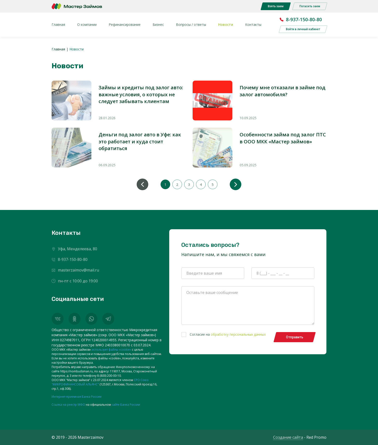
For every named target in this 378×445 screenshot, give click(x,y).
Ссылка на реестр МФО (68, 405)
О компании (87, 24)
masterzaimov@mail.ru (78, 270)
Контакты (253, 24)
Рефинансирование (125, 24)
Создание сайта (288, 437)
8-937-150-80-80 (304, 19)
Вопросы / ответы (191, 24)
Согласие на (223, 334)
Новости (225, 24)
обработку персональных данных (238, 334)
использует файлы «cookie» (111, 350)
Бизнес (158, 24)
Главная (58, 24)
